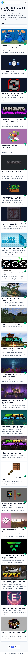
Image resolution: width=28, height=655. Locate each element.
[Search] (21, 2)
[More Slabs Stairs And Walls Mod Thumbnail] (14, 36)
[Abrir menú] (25, 2)
